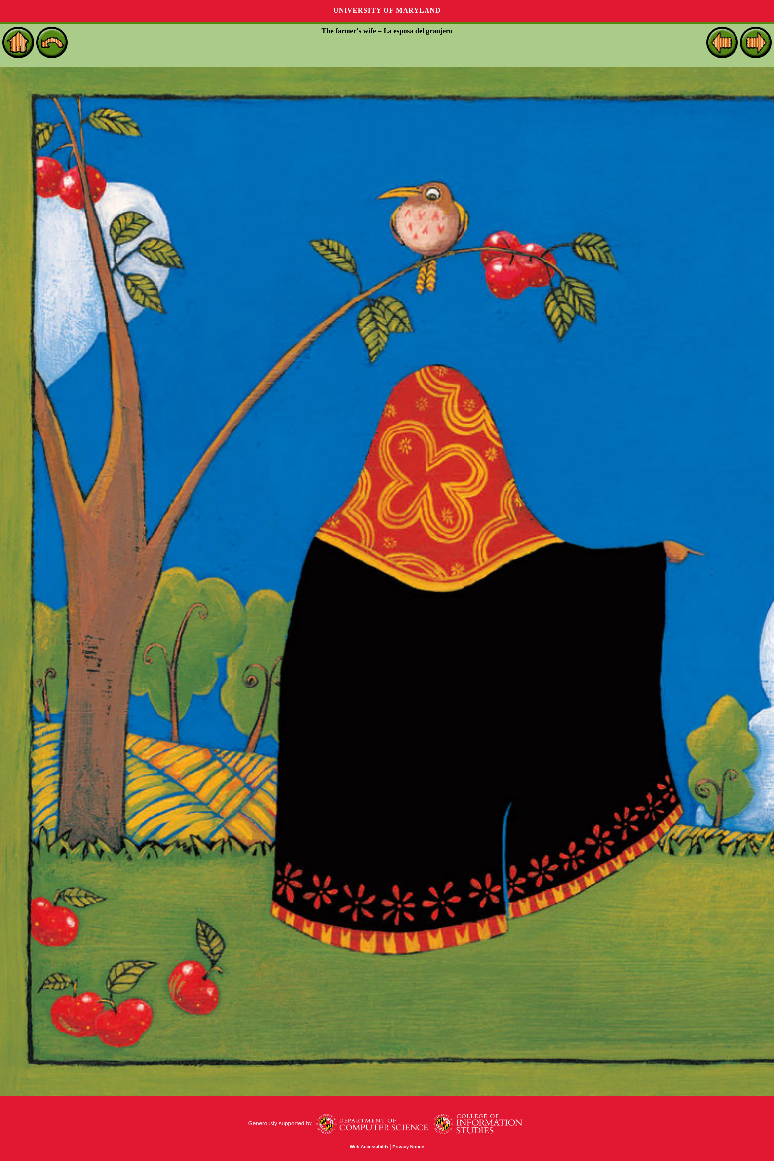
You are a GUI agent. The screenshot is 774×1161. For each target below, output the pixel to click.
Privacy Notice (408, 1146)
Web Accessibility (369, 1146)
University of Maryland (387, 10)
